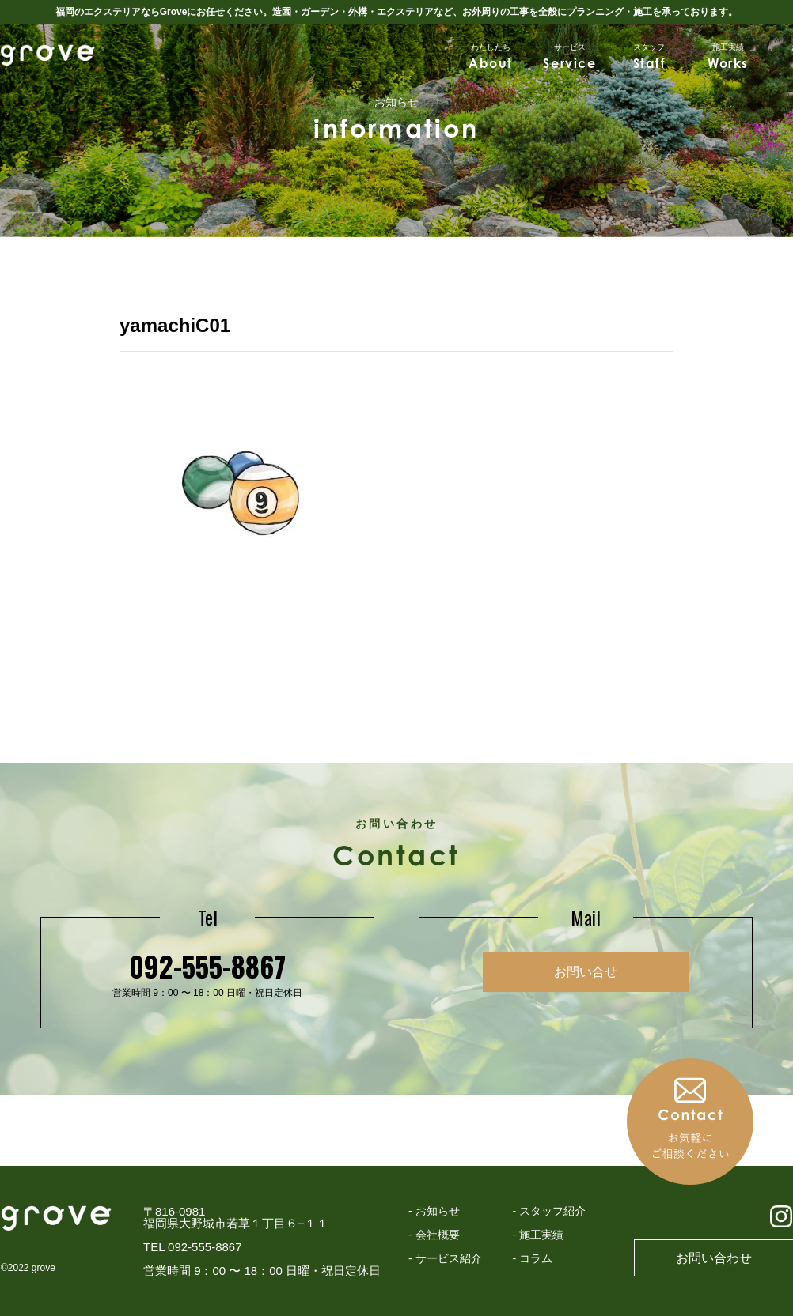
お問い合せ (585, 972)
